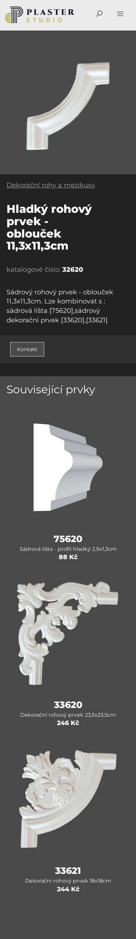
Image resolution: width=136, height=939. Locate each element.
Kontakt (27, 349)
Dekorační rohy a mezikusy (51, 185)
